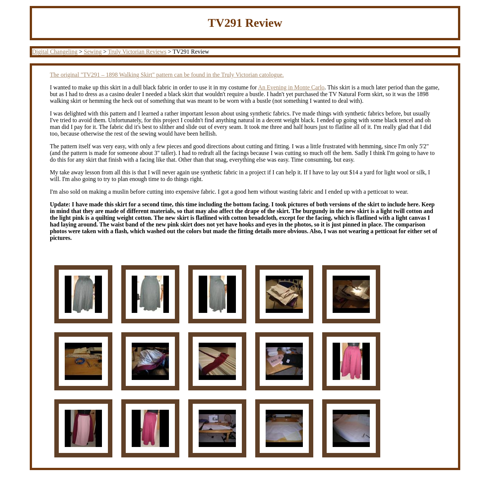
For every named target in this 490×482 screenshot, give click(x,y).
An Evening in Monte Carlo (291, 87)
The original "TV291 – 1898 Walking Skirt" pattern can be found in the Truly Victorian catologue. (167, 75)
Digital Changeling (54, 51)
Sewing (93, 51)
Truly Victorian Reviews (137, 51)
